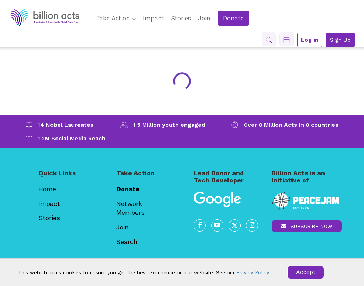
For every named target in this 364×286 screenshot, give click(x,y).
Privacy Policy (252, 272)
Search (127, 241)
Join (204, 18)
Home (47, 189)
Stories (181, 18)
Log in (309, 39)
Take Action (116, 18)
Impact (153, 18)
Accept (305, 272)
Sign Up (340, 39)
